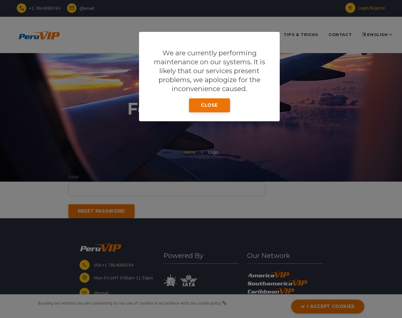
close (209, 105)
